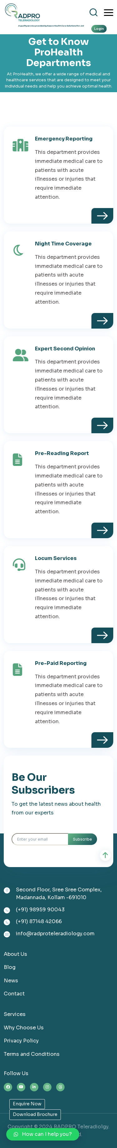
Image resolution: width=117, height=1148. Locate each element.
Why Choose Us (24, 1027)
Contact (14, 993)
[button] (42, 1134)
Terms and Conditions (32, 1054)
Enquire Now (27, 1104)
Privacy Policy (21, 1040)
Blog (10, 967)
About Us (15, 954)
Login (99, 29)
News (11, 980)
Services (15, 1014)
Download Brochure (35, 1114)
